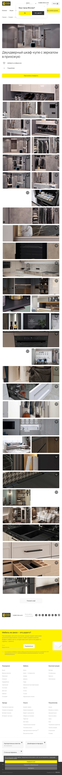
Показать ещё (31, 601)
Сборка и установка (28, 716)
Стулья (25, 693)
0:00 (27, 192)
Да (25, 13)
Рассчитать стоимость (31, 76)
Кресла (25, 687)
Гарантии (25, 719)
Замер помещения (28, 710)
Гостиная (4, 687)
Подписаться (29, 646)
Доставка (25, 721)
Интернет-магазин (7, 716)
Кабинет (4, 693)
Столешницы (52, 673)
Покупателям (53, 703)
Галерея (10, 17)
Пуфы (24, 682)
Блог (50, 721)
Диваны (25, 679)
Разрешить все (31, 761)
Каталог (4, 10)
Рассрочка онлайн (28, 733)
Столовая (4, 696)
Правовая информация (7, 772)
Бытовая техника (6, 713)
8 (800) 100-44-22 (44, 2)
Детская (4, 690)
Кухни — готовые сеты (29, 673)
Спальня (4, 679)
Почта (3, 645)
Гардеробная (5, 682)
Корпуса (51, 676)
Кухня (3, 670)
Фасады (51, 670)
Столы (25, 690)
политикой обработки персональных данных (28, 653)
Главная (4, 17)
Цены (50, 719)
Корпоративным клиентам (31, 730)
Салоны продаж (53, 727)
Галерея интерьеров (7, 710)
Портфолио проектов (7, 707)
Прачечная (5, 685)
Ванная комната (6, 673)
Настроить (31, 768)
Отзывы (51, 733)
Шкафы (25, 676)
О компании (52, 730)
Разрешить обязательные (31, 764)
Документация (53, 713)
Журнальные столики (28, 696)
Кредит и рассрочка (28, 713)
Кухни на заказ (52, 716)
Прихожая (5, 676)
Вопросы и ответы (53, 710)
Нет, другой (38, 13)
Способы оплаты (27, 727)
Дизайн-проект (27, 707)
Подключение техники (29, 724)
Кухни (24, 670)
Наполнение (52, 679)
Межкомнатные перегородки (31, 685)
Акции (11, 10)
